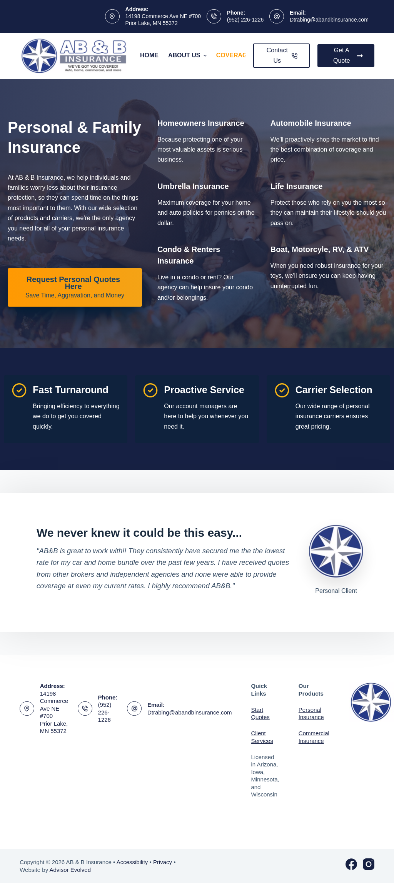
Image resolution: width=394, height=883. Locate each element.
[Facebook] (351, 864)
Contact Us (282, 55)
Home (149, 55)
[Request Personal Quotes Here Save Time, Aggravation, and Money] (75, 287)
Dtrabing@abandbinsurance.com (329, 20)
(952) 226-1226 (245, 20)
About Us (188, 55)
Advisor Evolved (70, 869)
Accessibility (132, 862)
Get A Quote (348, 55)
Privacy (162, 862)
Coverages (240, 55)
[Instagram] (368, 864)
